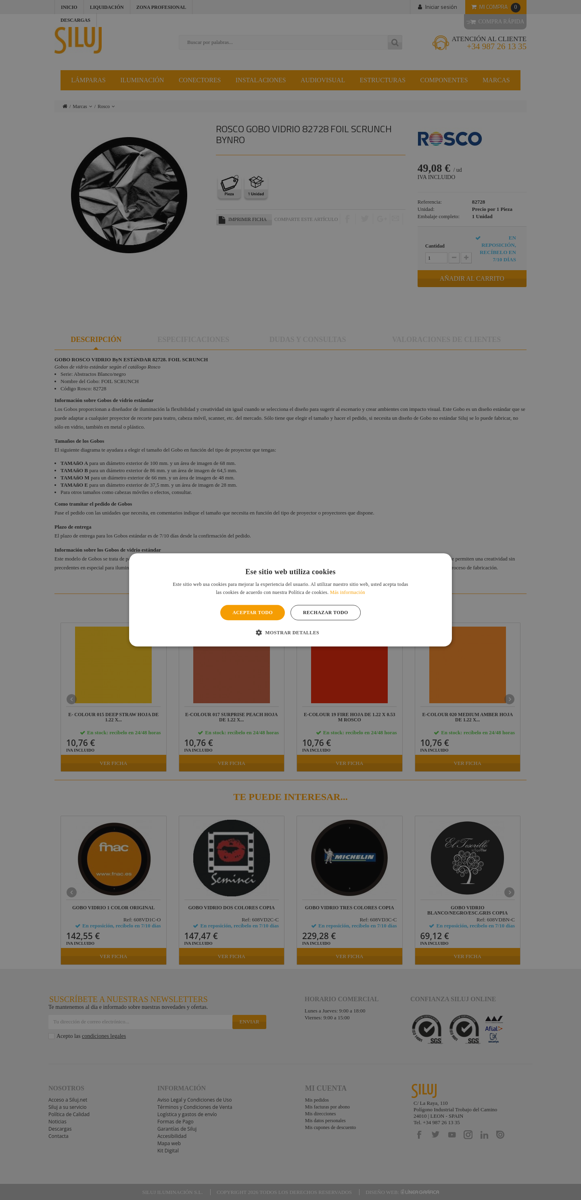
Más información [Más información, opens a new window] (347, 593)
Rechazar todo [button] (325, 612)
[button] (290, 633)
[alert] (290, 600)
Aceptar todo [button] (252, 612)
